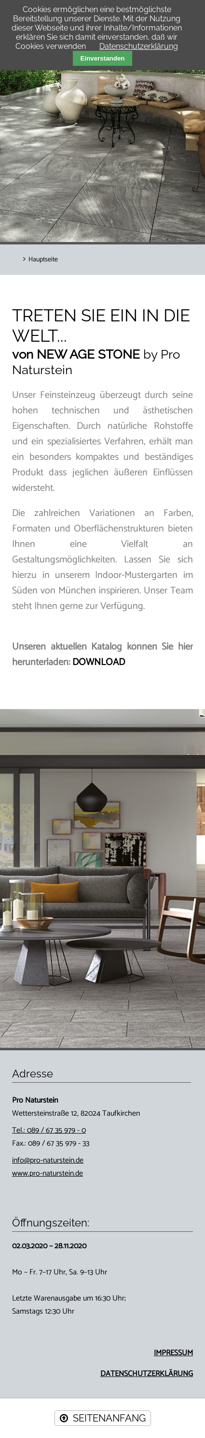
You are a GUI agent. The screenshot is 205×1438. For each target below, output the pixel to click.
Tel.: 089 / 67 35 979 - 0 (49, 1130)
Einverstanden (103, 58)
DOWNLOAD (98, 662)
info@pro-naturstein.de (47, 1160)
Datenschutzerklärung (138, 46)
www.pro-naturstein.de (47, 1173)
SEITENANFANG (109, 1418)
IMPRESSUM (173, 1353)
